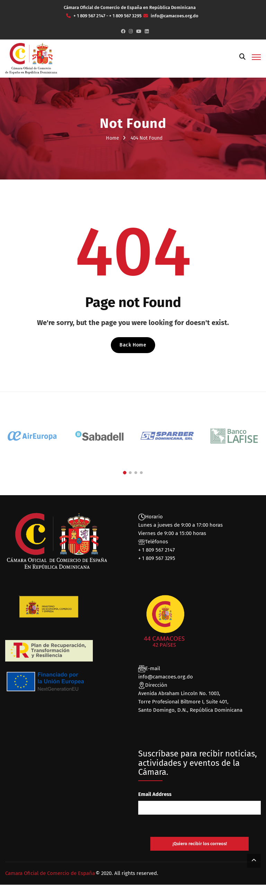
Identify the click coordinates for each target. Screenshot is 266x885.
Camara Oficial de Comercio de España (50, 873)
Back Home (132, 345)
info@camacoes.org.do (165, 677)
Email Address (154, 794)
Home (112, 138)
